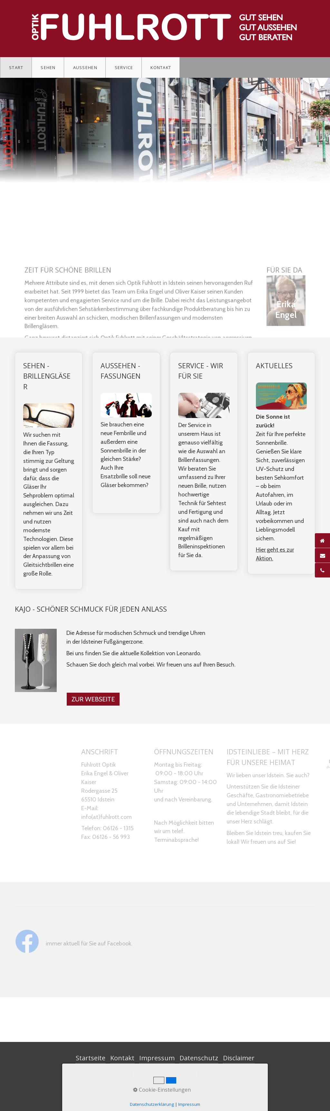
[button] (93, 699)
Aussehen (85, 67)
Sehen (48, 67)
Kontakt (160, 67)
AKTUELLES (281, 463)
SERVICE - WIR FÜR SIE (204, 461)
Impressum (157, 1058)
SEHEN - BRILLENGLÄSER (48, 470)
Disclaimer (239, 1058)
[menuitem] (16, 67)
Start (16, 67)
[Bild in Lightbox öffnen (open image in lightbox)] (36, 660)
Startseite (90, 1058)
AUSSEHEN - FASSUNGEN (126, 432)
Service (124, 67)
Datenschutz (199, 1058)
